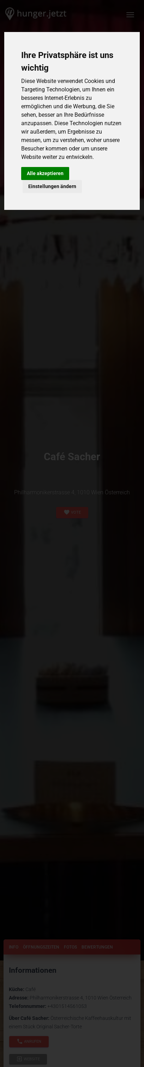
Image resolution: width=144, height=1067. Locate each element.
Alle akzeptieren (45, 173)
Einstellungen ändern (52, 186)
